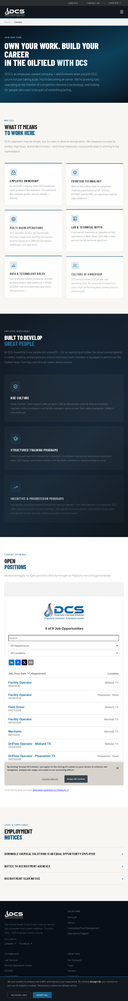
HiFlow (71, 922)
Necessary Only (19, 995)
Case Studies (11, 976)
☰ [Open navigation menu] (122, 12)
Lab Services (11, 960)
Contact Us (93, 3)
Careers (73, 3)
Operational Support (78, 933)
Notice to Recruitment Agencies (27, 866)
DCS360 (8, 970)
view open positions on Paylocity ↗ (51, 791)
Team (71, 965)
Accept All (42, 995)
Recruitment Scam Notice (22, 878)
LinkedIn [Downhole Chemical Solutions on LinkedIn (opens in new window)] (115, 3)
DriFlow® (72, 917)
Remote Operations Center (18, 965)
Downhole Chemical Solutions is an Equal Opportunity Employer (49, 854)
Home (7, 22)
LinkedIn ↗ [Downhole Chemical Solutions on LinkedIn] (10, 943)
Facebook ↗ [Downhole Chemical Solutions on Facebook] (25, 943)
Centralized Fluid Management (83, 928)
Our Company (75, 960)
